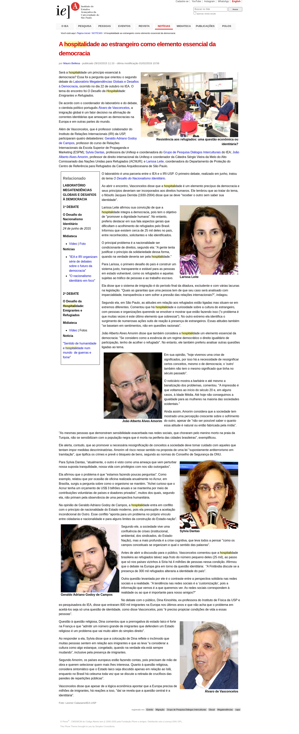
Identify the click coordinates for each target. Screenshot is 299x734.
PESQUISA (84, 26)
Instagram (209, 1)
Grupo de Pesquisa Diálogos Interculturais (192, 152)
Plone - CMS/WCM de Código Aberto (81, 721)
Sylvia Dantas (95, 152)
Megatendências (225, 709)
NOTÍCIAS (164, 26)
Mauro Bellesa (71, 63)
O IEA (64, 26)
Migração (160, 709)
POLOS (226, 26)
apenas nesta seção (206, 13)
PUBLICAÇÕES (205, 26)
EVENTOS (124, 26)
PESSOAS (104, 26)
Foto (83, 243)
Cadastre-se (182, 1)
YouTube (196, 1)
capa (237, 709)
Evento (150, 709)
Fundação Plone (129, 721)
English (236, 1)
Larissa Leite (155, 161)
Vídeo (73, 243)
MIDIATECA (184, 26)
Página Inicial (83, 33)
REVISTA (144, 26)
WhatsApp (223, 1)
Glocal (212, 709)
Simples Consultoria (104, 726)
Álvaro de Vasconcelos (113, 107)
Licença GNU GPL (173, 721)
